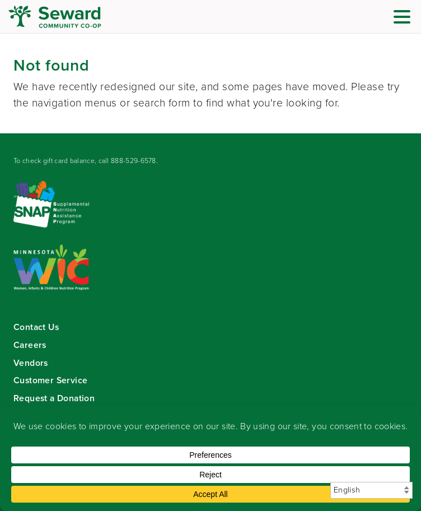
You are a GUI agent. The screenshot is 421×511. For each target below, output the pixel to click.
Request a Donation (54, 398)
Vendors (30, 362)
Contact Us (36, 326)
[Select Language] (371, 490)
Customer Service (50, 380)
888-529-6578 (133, 161)
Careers (29, 344)
